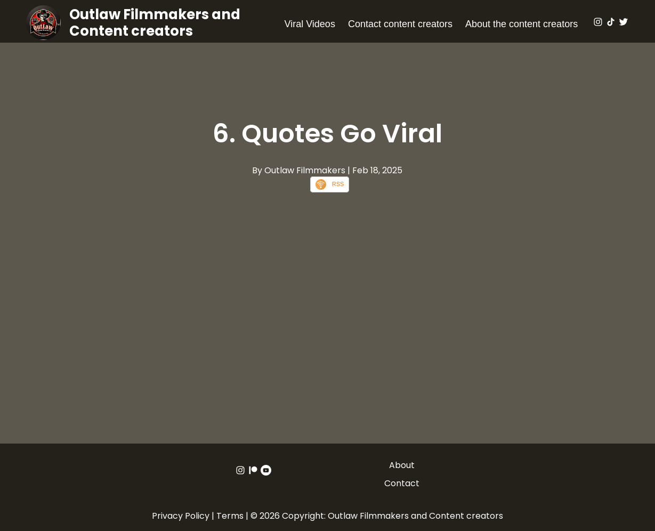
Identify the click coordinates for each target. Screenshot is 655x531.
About (402, 465)
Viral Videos (309, 24)
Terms (230, 516)
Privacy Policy (180, 516)
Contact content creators (400, 24)
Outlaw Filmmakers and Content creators (154, 23)
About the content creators (521, 24)
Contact (401, 483)
